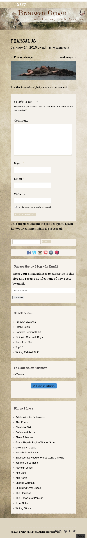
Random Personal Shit (28, 332)
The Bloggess (23, 493)
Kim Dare (21, 472)
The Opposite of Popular (29, 498)
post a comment (58, 87)
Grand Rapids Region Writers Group (36, 442)
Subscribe (18, 297)
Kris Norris (21, 477)
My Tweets (18, 374)
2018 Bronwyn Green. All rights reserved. (36, 532)
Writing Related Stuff (27, 352)
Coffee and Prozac (26, 432)
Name (19, 163)
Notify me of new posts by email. (34, 207)
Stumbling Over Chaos (28, 488)
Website (19, 194)
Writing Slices (23, 508)
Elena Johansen (25, 437)
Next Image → (68, 57)
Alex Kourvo (22, 422)
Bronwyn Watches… (27, 322)
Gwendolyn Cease (26, 447)
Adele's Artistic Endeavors (30, 417)
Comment (21, 121)
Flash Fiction (23, 327)
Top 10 (19, 347)
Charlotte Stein (24, 427)
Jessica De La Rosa (27, 462)
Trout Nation (22, 503)
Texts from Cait (24, 342)
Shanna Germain (25, 482)
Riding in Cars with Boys (29, 337)
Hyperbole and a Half (27, 452)
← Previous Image (22, 57)
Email (19, 179)
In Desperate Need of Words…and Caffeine (40, 457)
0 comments (61, 48)
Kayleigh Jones (24, 467)
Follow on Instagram (44, 386)
